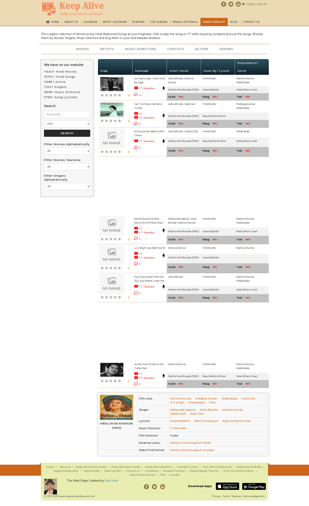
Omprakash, (197, 402)
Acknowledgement (254, 496)
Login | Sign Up (256, 4)
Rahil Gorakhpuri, (206, 421)
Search (50, 106)
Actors (201, 49)
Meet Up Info (112, 470)
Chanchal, (248, 398)
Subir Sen (189, 104)
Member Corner (187, 466)
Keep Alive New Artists (126, 466)
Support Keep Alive (65, 470)
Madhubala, (230, 398)
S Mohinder (209, 78)
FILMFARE (138, 22)
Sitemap (236, 496)
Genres (226, 49)
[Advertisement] (148, 186)
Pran (212, 402)
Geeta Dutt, (178, 413)
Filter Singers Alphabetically (56, 177)
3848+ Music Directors (62, 92)
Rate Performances (142, 474)
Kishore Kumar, (245, 78)
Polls (163, 474)
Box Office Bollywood (217, 466)
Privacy (216, 496)
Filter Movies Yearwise (62, 160)
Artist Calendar (115, 22)
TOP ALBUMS (159, 22)
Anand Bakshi (211, 89)
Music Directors (140, 49)
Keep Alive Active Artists (91, 466)
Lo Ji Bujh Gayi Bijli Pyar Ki (149, 247)
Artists (107, 49)
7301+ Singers (55, 87)
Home (55, 22)
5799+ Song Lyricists (60, 97)
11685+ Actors (55, 82)
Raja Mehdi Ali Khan (214, 116)
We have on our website (64, 65)
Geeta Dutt (191, 131)
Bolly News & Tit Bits (249, 466)
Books (175, 474)
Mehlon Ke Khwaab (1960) (183, 89)
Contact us (251, 22)
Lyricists (175, 49)
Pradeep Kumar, (246, 104)
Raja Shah (111, 480)
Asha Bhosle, (176, 78)
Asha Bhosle (175, 276)
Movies (82, 49)
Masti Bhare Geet (246, 89)
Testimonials (91, 470)
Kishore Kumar (187, 222)
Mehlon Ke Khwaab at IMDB (190, 443)
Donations (151, 470)
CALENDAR (90, 22)
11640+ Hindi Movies (60, 71)
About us (71, 22)
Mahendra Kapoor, (179, 218)
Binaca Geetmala (185, 22)
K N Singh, (177, 402)
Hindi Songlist (214, 22)
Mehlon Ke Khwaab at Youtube (192, 450)
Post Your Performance (239, 470)
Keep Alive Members (158, 466)
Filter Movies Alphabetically (67, 144)
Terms (226, 496)
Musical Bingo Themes (204, 470)
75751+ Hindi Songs (59, 77)
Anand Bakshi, (180, 421)
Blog (234, 22)
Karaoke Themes (174, 470)
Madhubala (242, 82)
